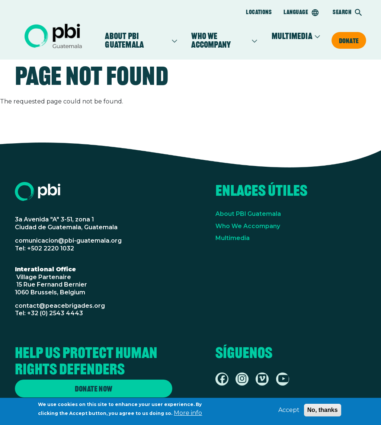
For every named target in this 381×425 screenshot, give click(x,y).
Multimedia (292, 36)
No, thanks (322, 411)
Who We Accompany (247, 226)
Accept (289, 411)
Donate (349, 40)
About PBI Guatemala (137, 40)
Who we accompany (220, 40)
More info (188, 414)
